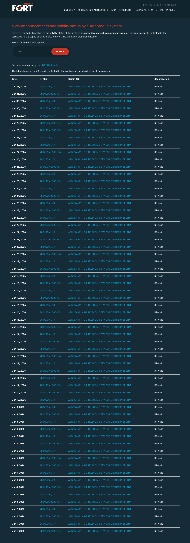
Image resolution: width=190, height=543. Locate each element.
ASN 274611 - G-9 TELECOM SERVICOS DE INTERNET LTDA (99, 86)
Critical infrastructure (93, 10)
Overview (69, 10)
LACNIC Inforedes (50, 65)
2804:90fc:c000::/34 (50, 93)
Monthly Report (121, 10)
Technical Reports (145, 10)
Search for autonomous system (28, 42)
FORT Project (168, 10)
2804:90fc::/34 (47, 86)
